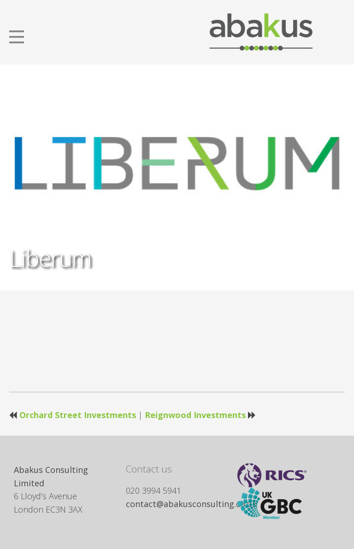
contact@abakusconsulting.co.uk (191, 503)
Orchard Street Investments (77, 414)
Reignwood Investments (195, 414)
